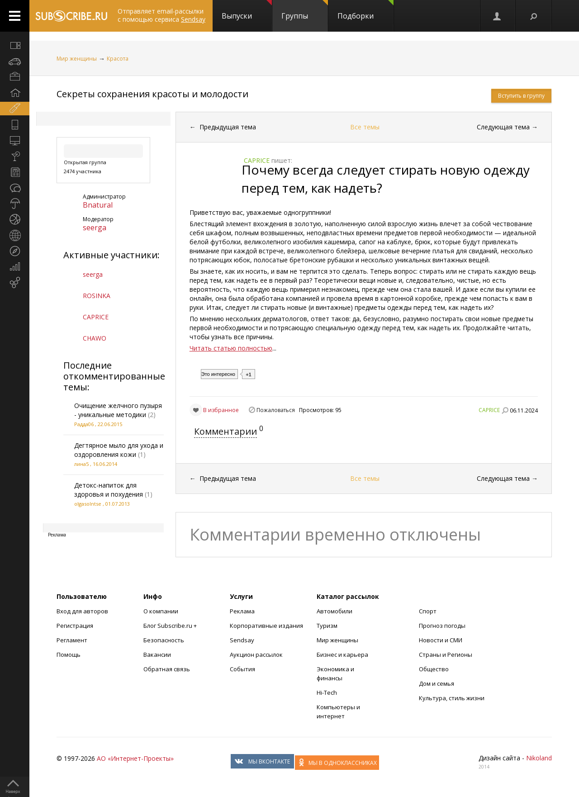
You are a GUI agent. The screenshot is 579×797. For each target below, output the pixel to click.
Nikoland (539, 758)
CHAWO (94, 338)
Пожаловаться (275, 410)
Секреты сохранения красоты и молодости (152, 94)
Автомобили (334, 611)
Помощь (69, 654)
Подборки (365, 10)
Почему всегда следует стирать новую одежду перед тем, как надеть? (386, 178)
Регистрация (75, 625)
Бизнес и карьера (342, 654)
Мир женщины (77, 58)
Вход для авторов (82, 611)
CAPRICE (96, 317)
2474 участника (82, 171)
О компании (160, 611)
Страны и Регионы (445, 654)
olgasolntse (87, 503)
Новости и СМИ (440, 640)
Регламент (72, 640)
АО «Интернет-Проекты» (135, 758)
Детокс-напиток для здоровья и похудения (108, 489)
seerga (94, 227)
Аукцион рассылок (256, 654)
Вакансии (157, 654)
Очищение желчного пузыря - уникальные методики (118, 410)
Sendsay (242, 640)
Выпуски (247, 10)
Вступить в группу (521, 96)
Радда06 (84, 424)
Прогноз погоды (442, 625)
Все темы (365, 127)
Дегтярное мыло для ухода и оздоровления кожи (118, 450)
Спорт (428, 611)
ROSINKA (96, 295)
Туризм (327, 625)
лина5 (81, 463)
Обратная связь (166, 669)
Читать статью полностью (231, 348)
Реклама (242, 611)
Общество (434, 669)
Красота (117, 58)
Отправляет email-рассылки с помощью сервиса (161, 15)
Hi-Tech (327, 692)
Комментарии (225, 431)
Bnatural (98, 205)
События (242, 669)
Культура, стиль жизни (451, 698)
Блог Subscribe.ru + (170, 625)
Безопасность (163, 640)
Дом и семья (436, 683)
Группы (304, 10)
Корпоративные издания (266, 625)
